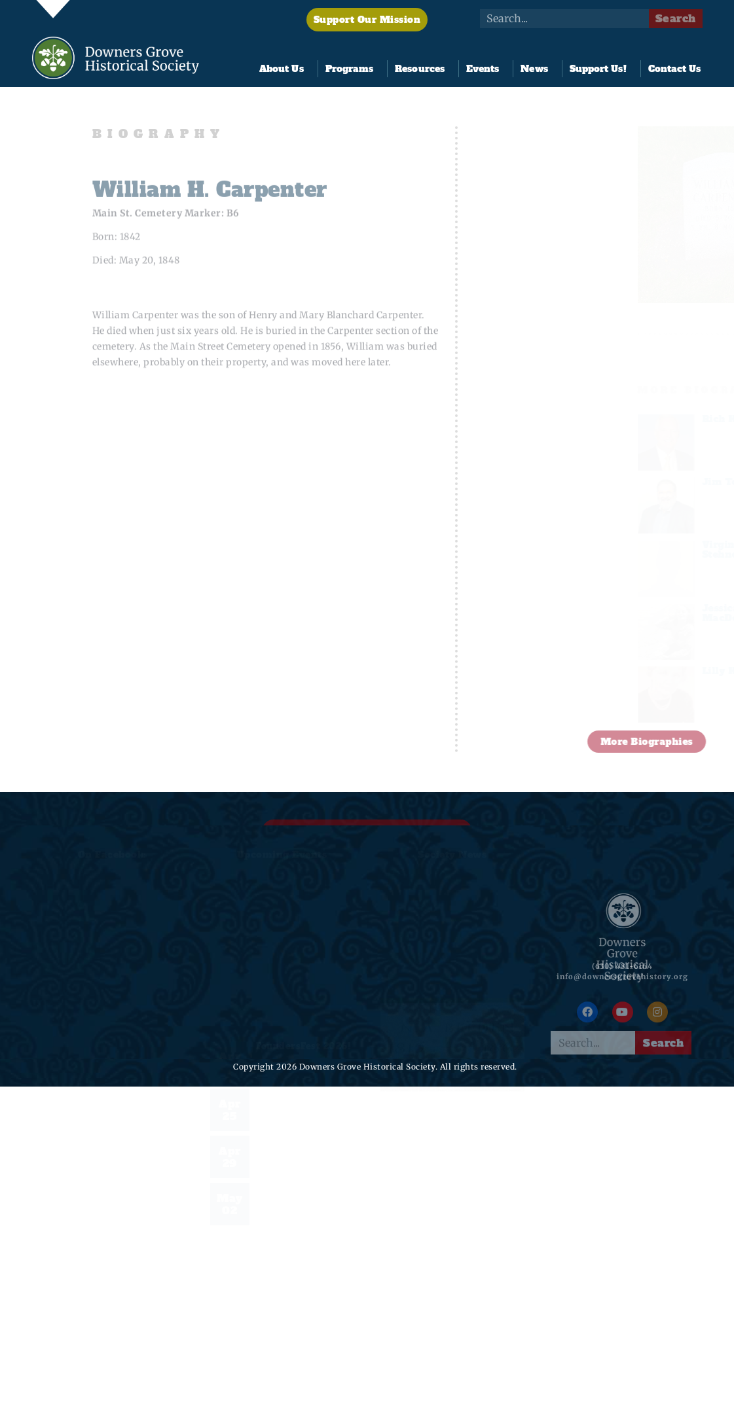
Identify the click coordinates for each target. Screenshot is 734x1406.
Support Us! (601, 68)
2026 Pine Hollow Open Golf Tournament (299, 1104)
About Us (284, 68)
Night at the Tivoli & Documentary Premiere (302, 1151)
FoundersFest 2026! (303, 1046)
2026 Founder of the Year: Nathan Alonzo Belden (305, 1198)
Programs (352, 68)
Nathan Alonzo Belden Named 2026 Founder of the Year (452, 1116)
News (537, 68)
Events (486, 68)
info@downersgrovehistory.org (622, 986)
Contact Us (674, 68)
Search (675, 18)
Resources (423, 68)
